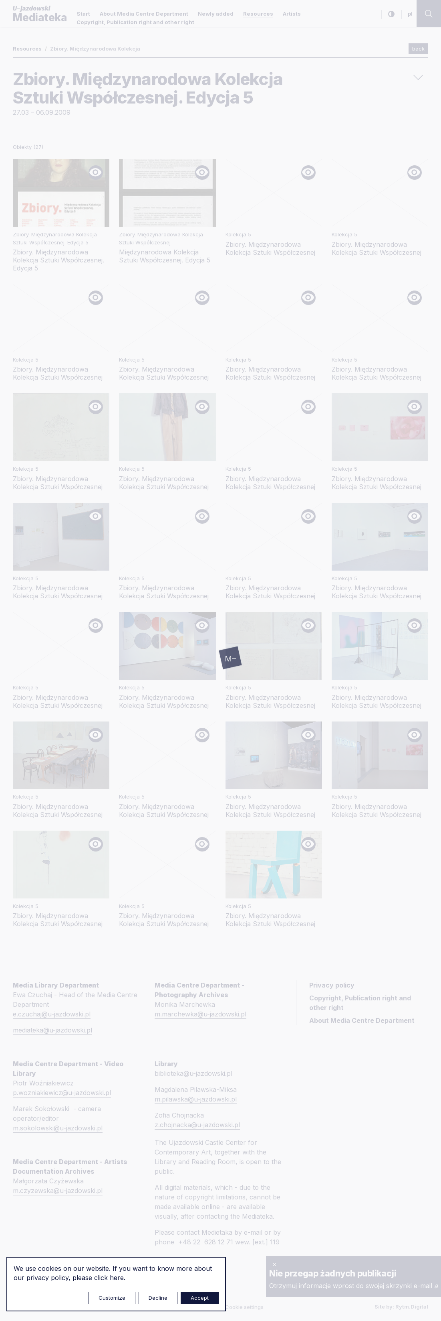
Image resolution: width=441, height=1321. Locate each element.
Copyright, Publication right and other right (135, 22)
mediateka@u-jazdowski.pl (52, 1030)
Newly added (216, 13)
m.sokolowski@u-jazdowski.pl (58, 1128)
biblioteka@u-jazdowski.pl (193, 1073)
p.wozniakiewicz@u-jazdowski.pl (62, 1093)
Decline (158, 1298)
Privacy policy (331, 985)
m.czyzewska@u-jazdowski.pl (58, 1191)
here (117, 1278)
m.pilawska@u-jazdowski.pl (196, 1099)
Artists (292, 13)
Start (83, 13)
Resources (258, 13)
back (418, 48)
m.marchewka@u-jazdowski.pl (200, 1014)
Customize (112, 1298)
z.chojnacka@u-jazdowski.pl (197, 1125)
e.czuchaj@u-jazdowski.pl (52, 1014)
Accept (200, 1298)
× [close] (274, 1264)
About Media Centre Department (144, 13)
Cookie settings (244, 1307)
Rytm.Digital (411, 1306)
